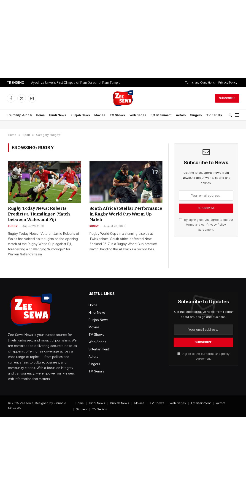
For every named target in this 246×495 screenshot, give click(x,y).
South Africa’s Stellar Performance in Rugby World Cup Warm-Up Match (125, 214)
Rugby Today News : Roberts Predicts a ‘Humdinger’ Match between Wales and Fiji (39, 214)
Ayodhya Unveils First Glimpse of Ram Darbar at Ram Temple (75, 82)
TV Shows (117, 115)
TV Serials (214, 115)
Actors (181, 115)
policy (225, 353)
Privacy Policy (227, 82)
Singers (196, 115)
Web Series (138, 115)
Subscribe (227, 98)
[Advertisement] (123, 39)
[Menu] (237, 115)
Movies (99, 115)
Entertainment (161, 115)
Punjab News (80, 115)
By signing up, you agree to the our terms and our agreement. (206, 224)
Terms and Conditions (200, 82)
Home (40, 115)
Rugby (12, 226)
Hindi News (57, 115)
